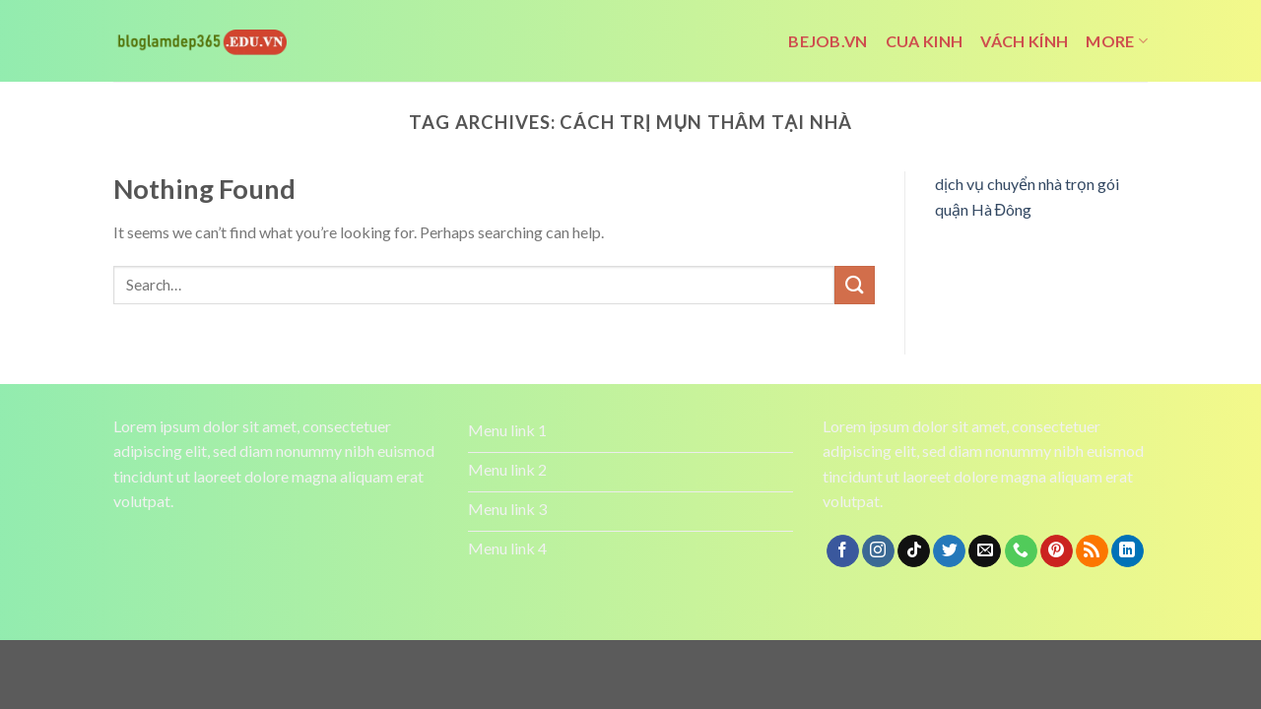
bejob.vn (828, 41)
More (1117, 41)
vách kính (1024, 41)
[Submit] (854, 285)
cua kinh (924, 41)
